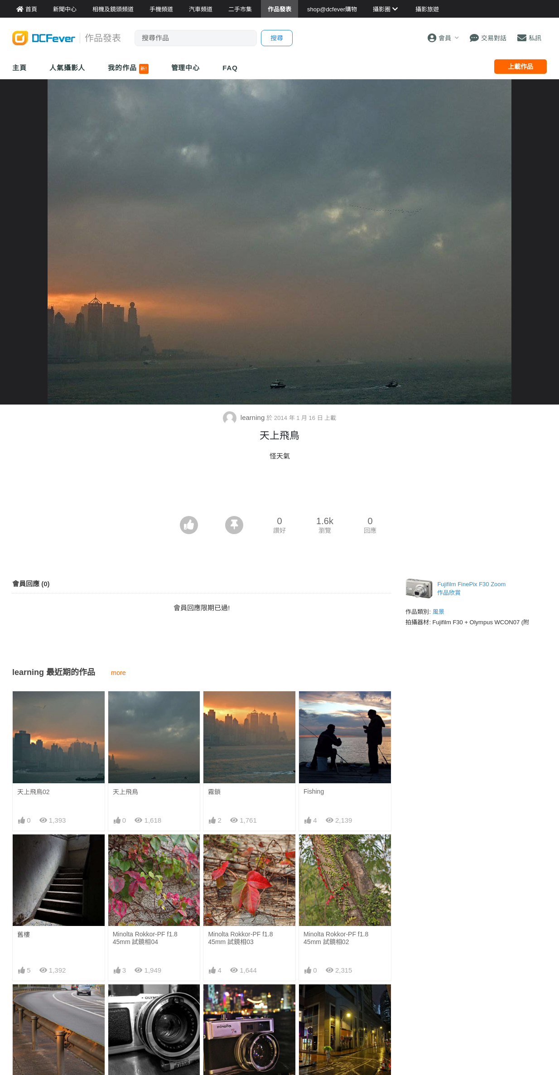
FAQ (230, 68)
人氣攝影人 (67, 68)
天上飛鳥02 (33, 791)
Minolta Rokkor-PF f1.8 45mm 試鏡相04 (145, 937)
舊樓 (23, 934)
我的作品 (128, 69)
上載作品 (520, 66)
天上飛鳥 (125, 791)
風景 (438, 611)
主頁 (19, 68)
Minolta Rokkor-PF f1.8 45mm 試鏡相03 (240, 937)
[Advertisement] (279, 491)
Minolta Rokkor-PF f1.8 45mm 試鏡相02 (336, 937)
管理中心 (185, 68)
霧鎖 (214, 791)
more (118, 672)
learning (245, 417)
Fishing (314, 791)
